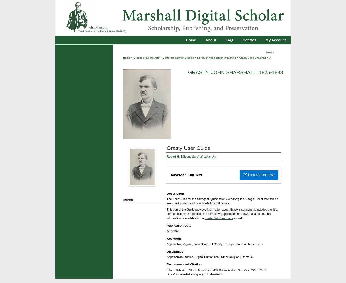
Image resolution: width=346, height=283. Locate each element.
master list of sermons (219, 218)
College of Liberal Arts (146, 57)
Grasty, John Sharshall (252, 57)
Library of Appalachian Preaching (216, 57)
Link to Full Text (259, 175)
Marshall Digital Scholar (173, 18)
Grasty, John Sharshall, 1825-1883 (235, 72)
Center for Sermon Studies (178, 57)
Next (269, 52)
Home (126, 57)
